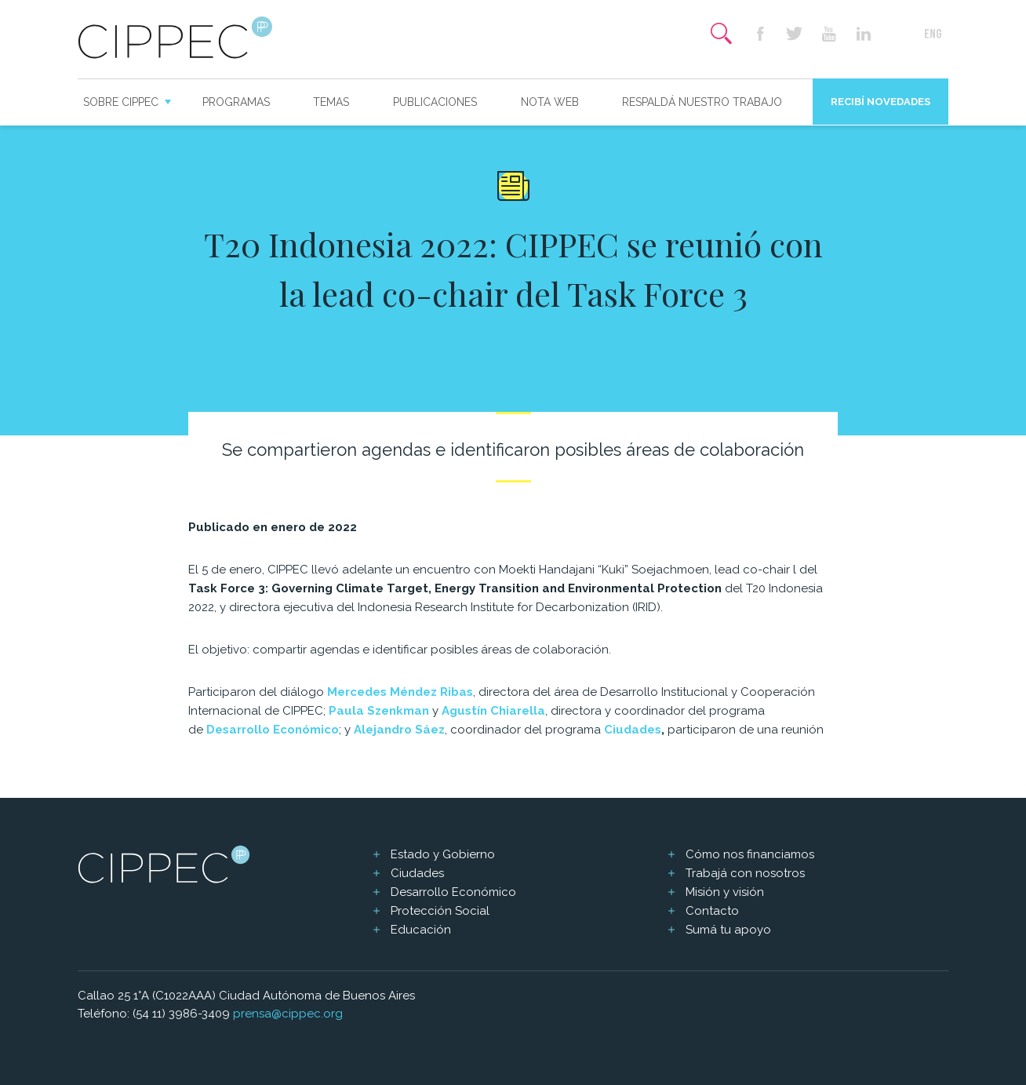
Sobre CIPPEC (120, 102)
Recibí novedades (880, 101)
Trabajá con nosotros (745, 873)
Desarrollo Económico (453, 892)
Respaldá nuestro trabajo (702, 102)
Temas (331, 102)
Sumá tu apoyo (728, 930)
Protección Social (440, 911)
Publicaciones (435, 102)
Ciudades (632, 730)
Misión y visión (725, 892)
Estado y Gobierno (443, 854)
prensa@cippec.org (288, 1014)
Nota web (550, 102)
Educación (421, 930)
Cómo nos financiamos (750, 854)
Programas (236, 102)
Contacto (712, 911)
